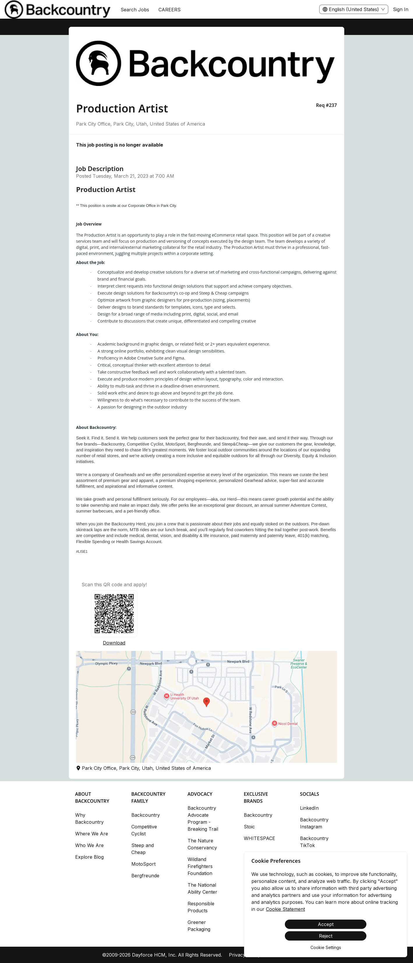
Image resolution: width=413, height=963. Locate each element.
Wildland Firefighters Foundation (200, 866)
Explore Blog (89, 857)
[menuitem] (58, 9)
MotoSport (143, 864)
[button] (206, 707)
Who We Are (89, 845)
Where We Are (91, 834)
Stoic (249, 827)
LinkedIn (309, 808)
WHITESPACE (259, 838)
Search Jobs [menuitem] (135, 10)
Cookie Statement (285, 909)
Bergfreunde (145, 876)
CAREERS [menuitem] (169, 10)
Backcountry (145, 815)
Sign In (400, 9)
